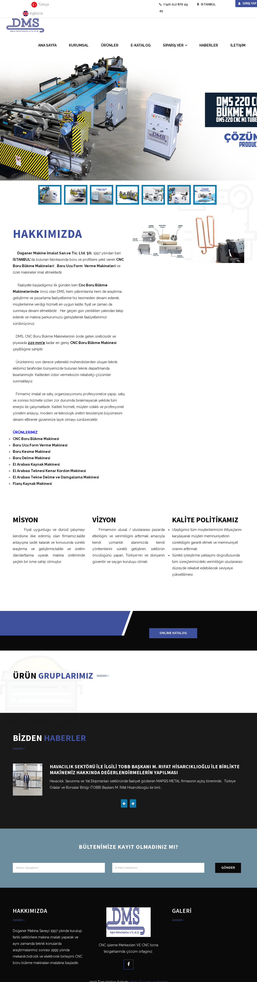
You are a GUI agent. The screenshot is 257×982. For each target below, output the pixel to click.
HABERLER (208, 45)
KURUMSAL (79, 45)
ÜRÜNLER (109, 45)
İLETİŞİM (237, 45)
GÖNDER (228, 867)
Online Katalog (173, 633)
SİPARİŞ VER (173, 45)
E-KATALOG (141, 45)
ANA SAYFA (47, 45)
